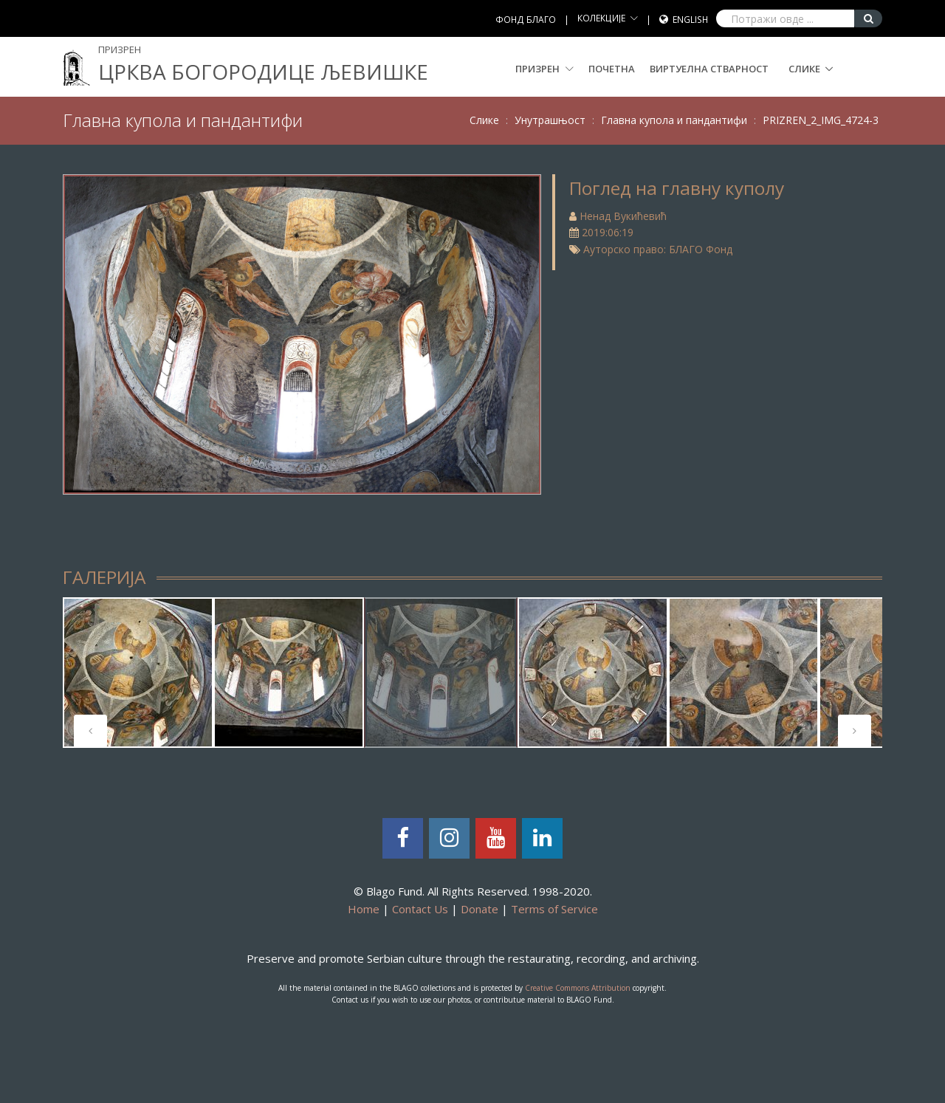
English (690, 19)
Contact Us (420, 908)
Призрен (544, 68)
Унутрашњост (550, 120)
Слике (804, 68)
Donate (479, 908)
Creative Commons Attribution (577, 988)
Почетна (611, 68)
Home (363, 908)
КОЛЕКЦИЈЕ (601, 18)
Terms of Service (554, 908)
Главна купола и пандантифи (674, 120)
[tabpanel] (138, 672)
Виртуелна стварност (709, 68)
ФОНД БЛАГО (525, 19)
